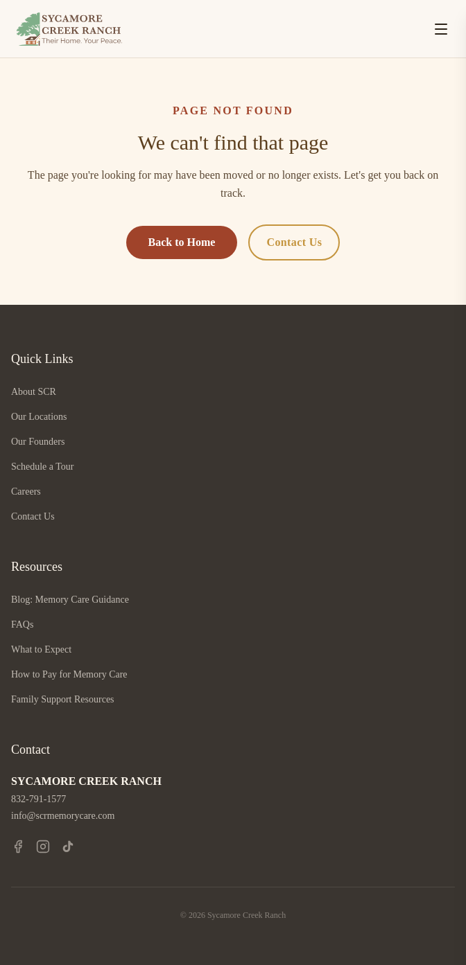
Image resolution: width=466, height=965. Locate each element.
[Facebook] (18, 846)
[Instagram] (43, 846)
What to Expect (41, 649)
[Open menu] (441, 29)
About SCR (33, 392)
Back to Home (182, 242)
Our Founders (37, 441)
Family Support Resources (62, 699)
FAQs (22, 624)
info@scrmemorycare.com (62, 816)
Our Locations (39, 416)
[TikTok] (68, 846)
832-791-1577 (38, 799)
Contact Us (294, 242)
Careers (26, 491)
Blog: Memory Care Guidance (70, 599)
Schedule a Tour (42, 466)
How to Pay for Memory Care (69, 674)
